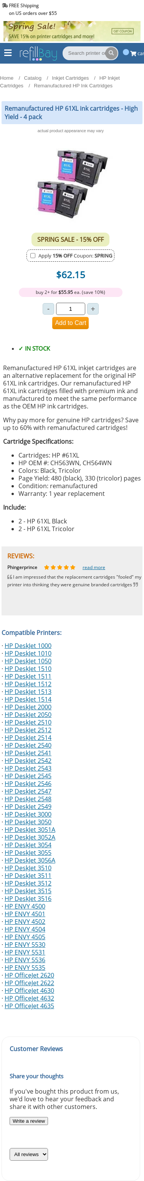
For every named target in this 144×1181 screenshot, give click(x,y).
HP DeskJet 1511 (28, 676)
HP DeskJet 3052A (30, 837)
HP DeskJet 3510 (28, 868)
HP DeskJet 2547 (28, 791)
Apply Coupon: (75, 255)
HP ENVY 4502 (25, 921)
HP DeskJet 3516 (28, 898)
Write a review (29, 1121)
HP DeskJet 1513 (28, 691)
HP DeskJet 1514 (28, 699)
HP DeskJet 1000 (28, 645)
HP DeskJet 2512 (28, 730)
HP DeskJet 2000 (28, 707)
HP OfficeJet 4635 (29, 1006)
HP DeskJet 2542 (28, 760)
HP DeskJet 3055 (28, 852)
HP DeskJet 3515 (28, 891)
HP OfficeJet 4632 (29, 998)
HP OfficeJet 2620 (29, 975)
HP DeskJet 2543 (28, 768)
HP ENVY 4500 (25, 906)
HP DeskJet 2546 (28, 783)
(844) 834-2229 (122, 9)
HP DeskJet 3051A (30, 829)
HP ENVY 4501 (25, 914)
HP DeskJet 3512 (28, 883)
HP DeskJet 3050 (28, 822)
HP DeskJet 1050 (28, 661)
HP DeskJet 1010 (28, 653)
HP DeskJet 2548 (28, 799)
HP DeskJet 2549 (28, 806)
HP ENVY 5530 (25, 944)
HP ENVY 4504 (25, 929)
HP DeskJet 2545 (28, 776)
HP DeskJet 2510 (28, 722)
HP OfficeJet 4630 (29, 990)
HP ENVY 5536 (25, 960)
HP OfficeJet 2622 (29, 983)
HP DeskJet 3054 (28, 845)
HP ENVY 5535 (25, 967)
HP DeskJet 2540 (28, 745)
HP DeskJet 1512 (28, 684)
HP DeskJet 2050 (28, 714)
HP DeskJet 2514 (28, 737)
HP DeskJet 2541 (28, 753)
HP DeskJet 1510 (28, 668)
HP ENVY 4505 (25, 937)
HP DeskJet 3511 (28, 875)
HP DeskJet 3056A (30, 860)
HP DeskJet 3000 (28, 814)
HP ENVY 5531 (25, 952)
